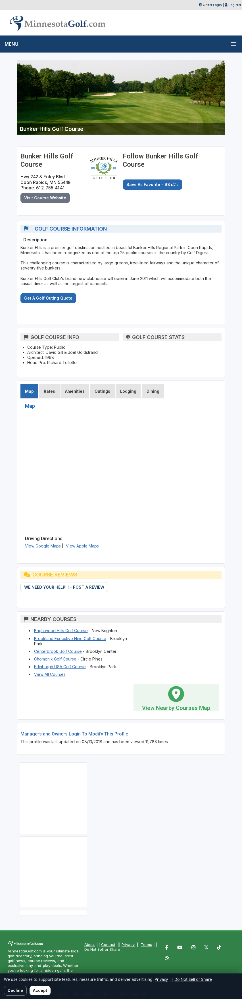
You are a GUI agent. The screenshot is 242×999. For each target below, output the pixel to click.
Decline (15, 990)
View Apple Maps (82, 546)
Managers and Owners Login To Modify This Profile (74, 734)
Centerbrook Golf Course (58, 651)
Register (234, 5)
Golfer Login (212, 5)
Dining (153, 391)
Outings (102, 391)
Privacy (128, 944)
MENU (11, 44)
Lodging (128, 391)
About (89, 944)
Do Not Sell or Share (102, 949)
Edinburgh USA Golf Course (60, 666)
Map (29, 391)
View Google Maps (43, 546)
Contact (108, 944)
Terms (146, 944)
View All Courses (50, 674)
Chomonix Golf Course (55, 659)
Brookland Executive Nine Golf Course (70, 638)
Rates (49, 391)
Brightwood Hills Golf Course (61, 630)
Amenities (75, 391)
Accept (40, 990)
